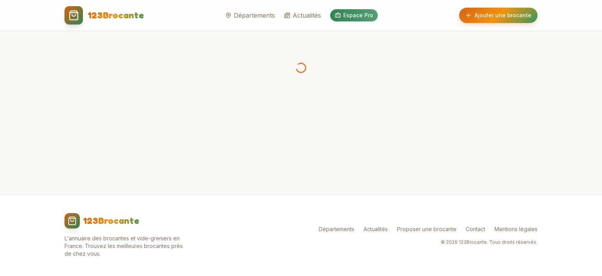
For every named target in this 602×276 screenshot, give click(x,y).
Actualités (302, 15)
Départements (250, 15)
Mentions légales (516, 229)
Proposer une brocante (426, 229)
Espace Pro (354, 15)
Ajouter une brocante (498, 15)
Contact (475, 229)
